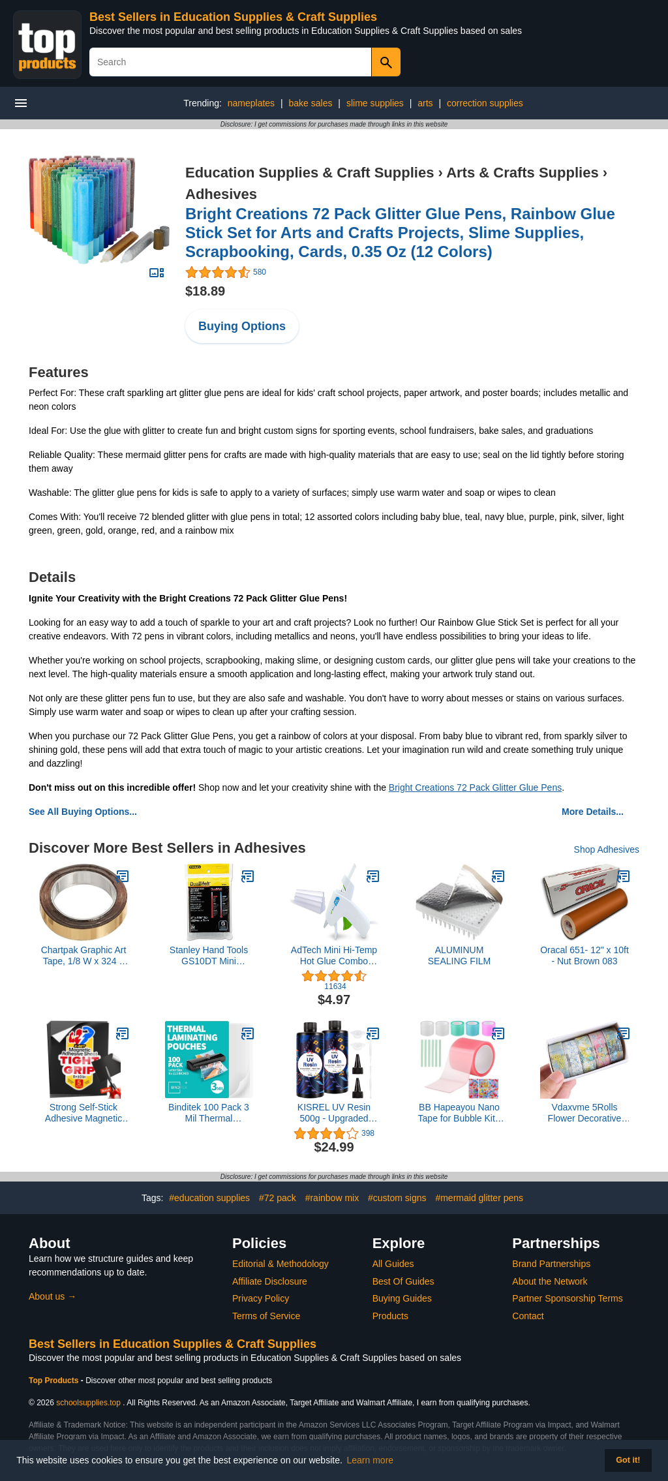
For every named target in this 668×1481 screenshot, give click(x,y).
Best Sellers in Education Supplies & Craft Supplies (233, 16)
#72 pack (277, 1198)
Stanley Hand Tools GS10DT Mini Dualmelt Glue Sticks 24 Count (208, 956)
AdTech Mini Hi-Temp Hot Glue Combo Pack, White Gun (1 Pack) (334, 956)
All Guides (393, 1264)
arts (425, 103)
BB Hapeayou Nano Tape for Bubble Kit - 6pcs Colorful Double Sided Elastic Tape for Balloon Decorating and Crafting (459, 1113)
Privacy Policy (260, 1298)
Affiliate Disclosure (269, 1281)
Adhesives (221, 194)
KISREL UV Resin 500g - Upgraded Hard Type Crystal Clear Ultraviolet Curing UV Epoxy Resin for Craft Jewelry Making (334, 1113)
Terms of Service (266, 1316)
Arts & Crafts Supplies (522, 172)
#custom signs (397, 1198)
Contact (527, 1316)
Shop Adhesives (606, 849)
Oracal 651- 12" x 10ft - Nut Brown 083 (584, 955)
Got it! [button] (628, 1460)
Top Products (55, 1380)
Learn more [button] (370, 1460)
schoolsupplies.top (88, 1402)
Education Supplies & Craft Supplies (309, 172)
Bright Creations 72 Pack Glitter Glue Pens (475, 787)
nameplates (251, 103)
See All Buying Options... (83, 811)
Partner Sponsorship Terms (567, 1298)
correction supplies (485, 103)
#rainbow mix (332, 1198)
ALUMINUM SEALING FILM (459, 955)
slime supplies (375, 103)
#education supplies (209, 1198)
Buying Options (242, 326)
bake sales (311, 103)
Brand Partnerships (551, 1264)
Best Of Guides (403, 1281)
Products (390, 1316)
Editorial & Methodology (280, 1264)
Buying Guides (402, 1298)
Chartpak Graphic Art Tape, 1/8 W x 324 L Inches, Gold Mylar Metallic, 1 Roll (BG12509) (84, 956)
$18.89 (205, 291)
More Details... (593, 811)
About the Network (549, 1281)
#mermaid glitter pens (479, 1198)
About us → (52, 1296)
